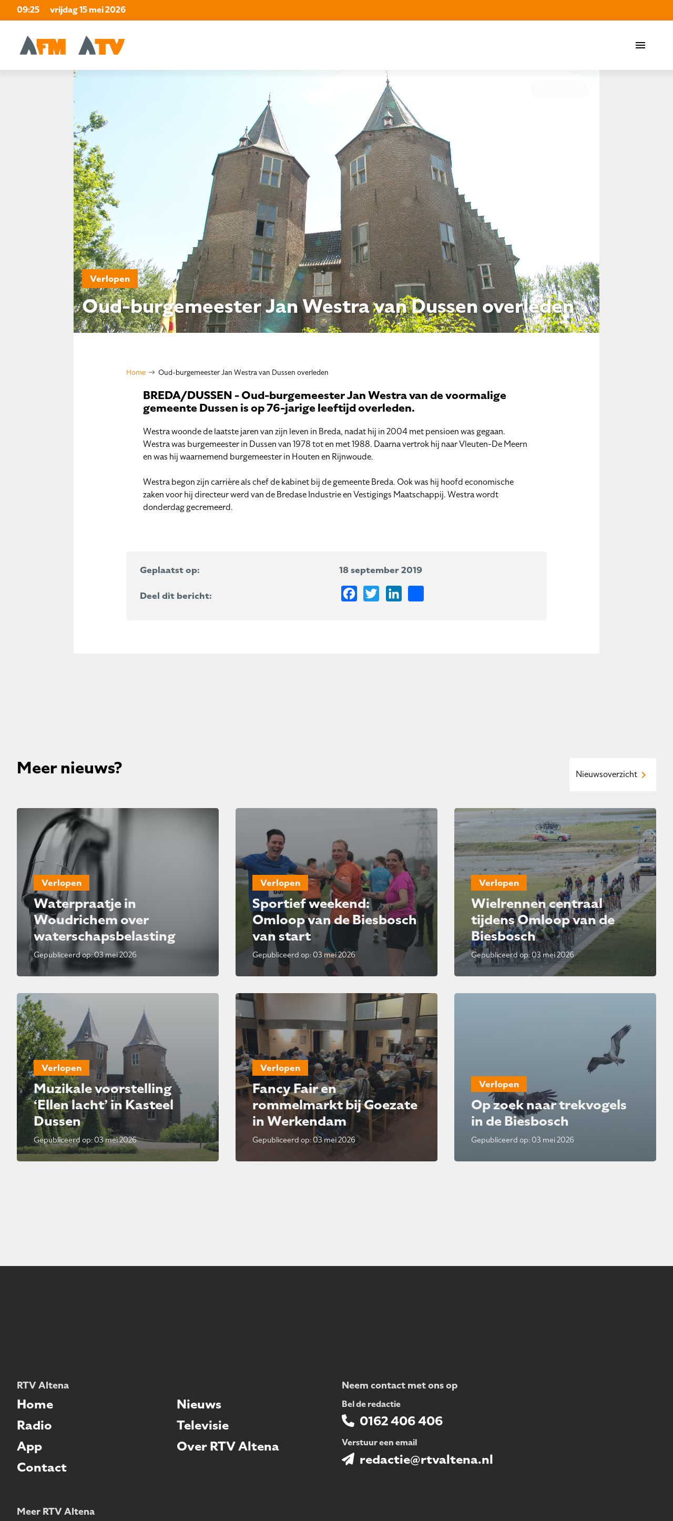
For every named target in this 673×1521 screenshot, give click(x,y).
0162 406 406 (401, 1421)
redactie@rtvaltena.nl (426, 1459)
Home (136, 372)
